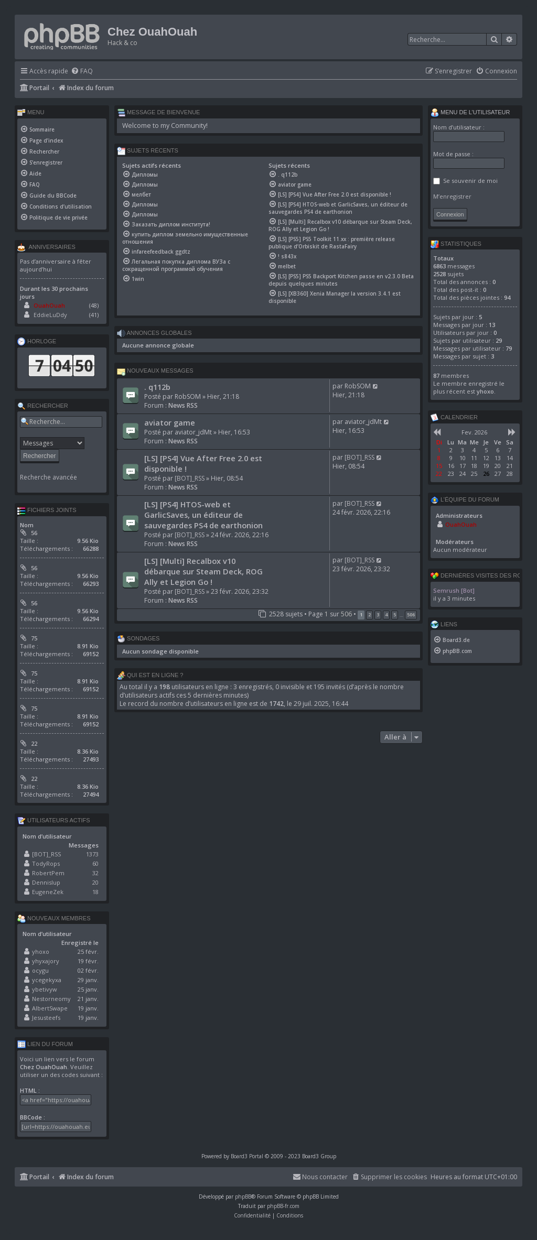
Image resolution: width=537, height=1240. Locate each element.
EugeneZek (47, 892)
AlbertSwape (50, 1008)
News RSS (183, 405)
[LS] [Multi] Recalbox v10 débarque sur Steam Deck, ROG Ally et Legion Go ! (203, 571)
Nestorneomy (51, 999)
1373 (92, 854)
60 (95, 863)
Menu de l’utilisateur (470, 112)
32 (95, 873)
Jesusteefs (46, 1017)
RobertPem (48, 873)
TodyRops (46, 863)
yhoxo (40, 951)
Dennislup (46, 882)
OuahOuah (49, 305)
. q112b (157, 387)
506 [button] (411, 614)
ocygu (40, 970)
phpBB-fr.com (283, 1206)
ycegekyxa (46, 980)
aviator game (169, 422)
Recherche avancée (48, 477)
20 (95, 882)
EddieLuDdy (50, 315)
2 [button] (369, 614)
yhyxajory (45, 961)
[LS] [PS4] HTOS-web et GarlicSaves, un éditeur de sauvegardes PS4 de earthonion (203, 514)
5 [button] (394, 614)
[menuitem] (82, 71)
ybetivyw (44, 989)
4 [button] (386, 614)
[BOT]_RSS (190, 478)
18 (95, 892)
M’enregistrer (452, 196)
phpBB (243, 1196)
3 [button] (378, 614)
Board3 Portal (247, 1156)
